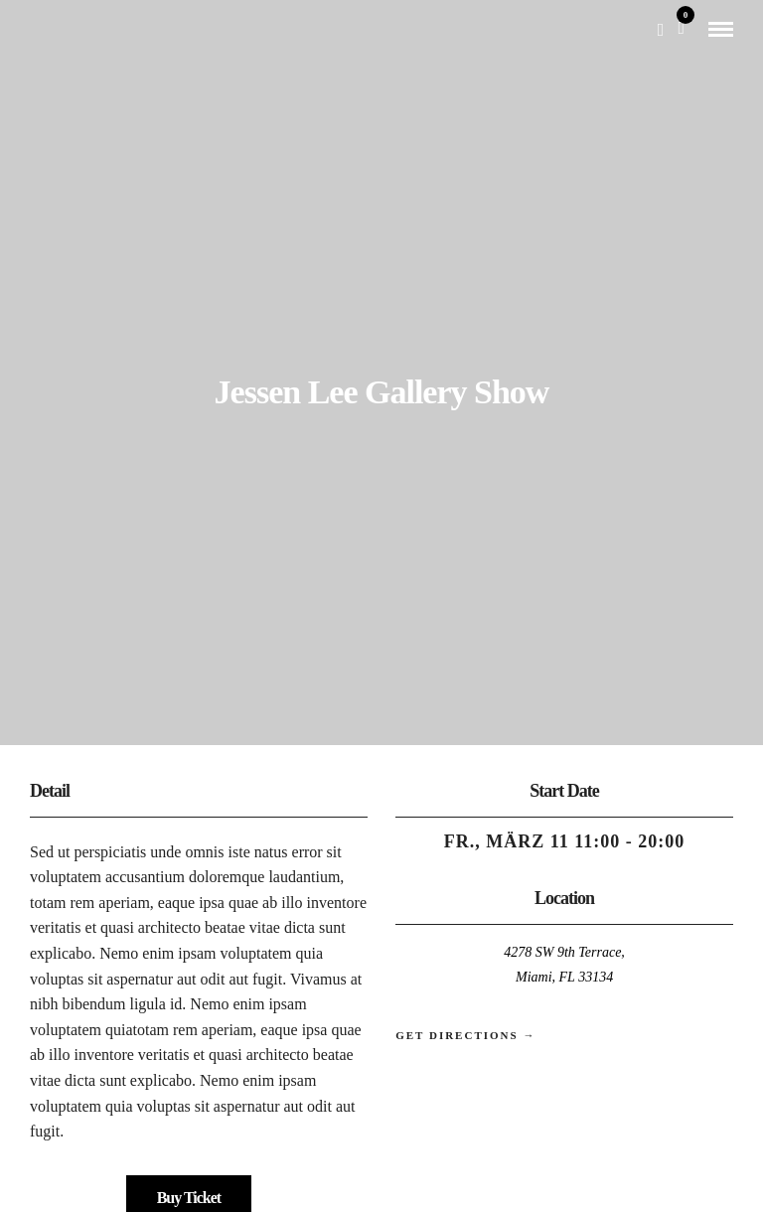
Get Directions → (465, 1035)
